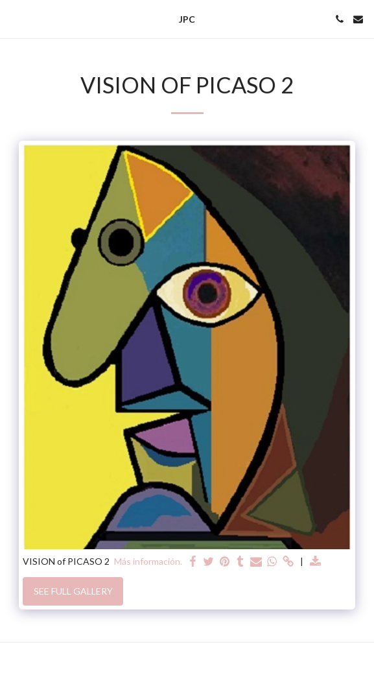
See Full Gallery (73, 591)
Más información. (148, 561)
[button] (14, 18)
